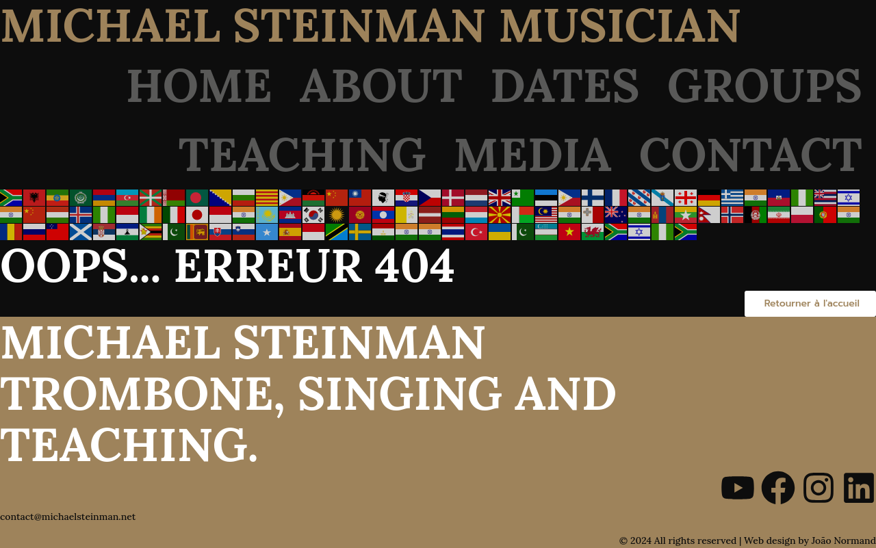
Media (533, 154)
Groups (764, 85)
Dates (565, 85)
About (381, 85)
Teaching (302, 154)
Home (199, 85)
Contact (750, 154)
